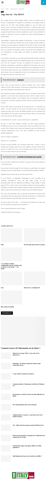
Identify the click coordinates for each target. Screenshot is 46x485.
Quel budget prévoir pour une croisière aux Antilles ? (27, 456)
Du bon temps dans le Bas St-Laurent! (34, 244)
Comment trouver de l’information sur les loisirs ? (20, 348)
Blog (2, 11)
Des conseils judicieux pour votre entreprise (25, 404)
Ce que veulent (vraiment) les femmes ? (23, 374)
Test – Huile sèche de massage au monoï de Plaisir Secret (28, 425)
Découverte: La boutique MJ (32, 287)
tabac (2, 244)
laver (2, 287)
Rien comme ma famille (7, 307)
